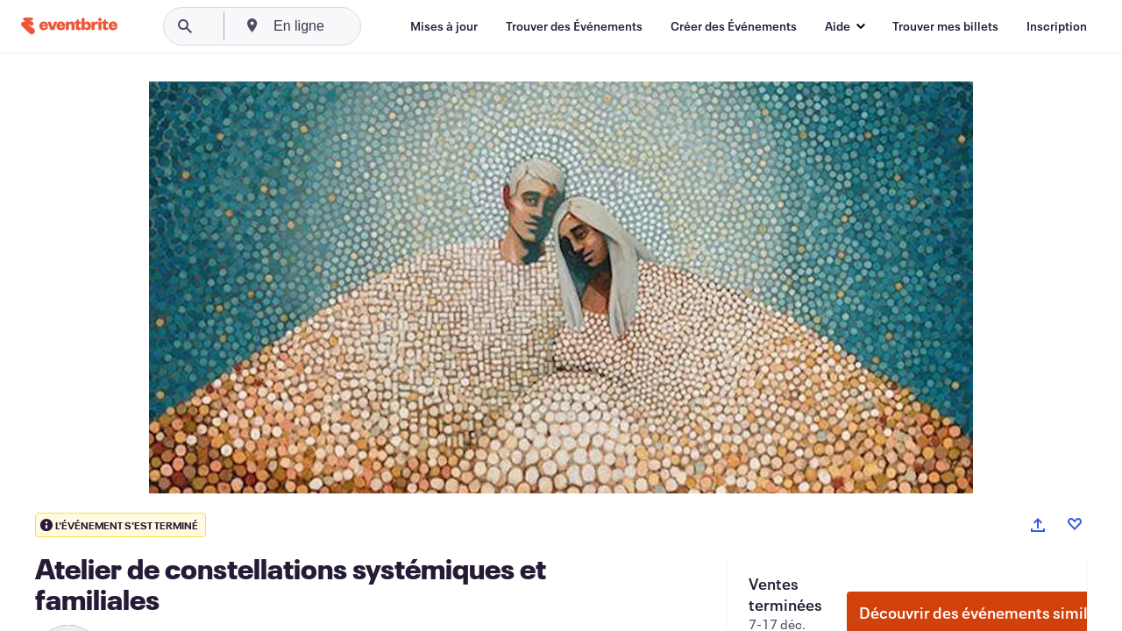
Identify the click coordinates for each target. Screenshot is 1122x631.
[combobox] (361, 26)
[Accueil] (69, 26)
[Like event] (1074, 524)
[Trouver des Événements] (574, 26)
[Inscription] (1056, 26)
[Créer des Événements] (734, 26)
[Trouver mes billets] (945, 26)
